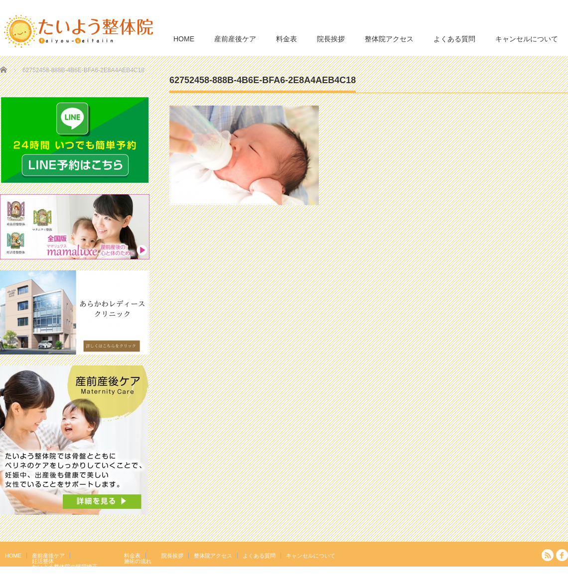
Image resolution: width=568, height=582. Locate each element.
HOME (183, 39)
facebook (562, 555)
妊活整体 (43, 561)
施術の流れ (137, 561)
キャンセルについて (526, 39)
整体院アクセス (389, 39)
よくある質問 (454, 39)
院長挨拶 (331, 39)
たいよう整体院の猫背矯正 (65, 567)
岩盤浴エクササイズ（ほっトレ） (73, 572)
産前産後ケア (235, 39)
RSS (548, 555)
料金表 (286, 39)
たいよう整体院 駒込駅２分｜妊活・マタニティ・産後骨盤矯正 (481, 574)
